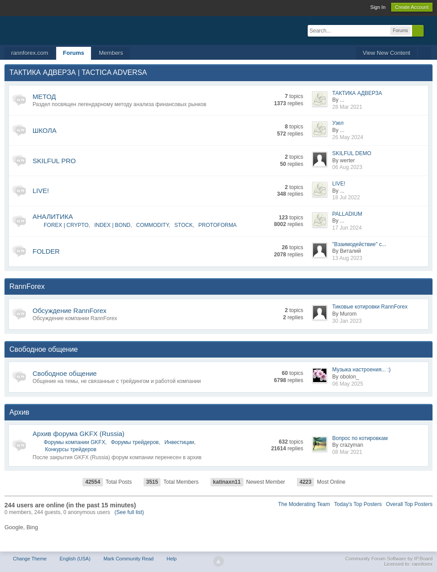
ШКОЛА (45, 130)
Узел (338, 123)
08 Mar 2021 (347, 452)
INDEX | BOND (112, 225)
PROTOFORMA (217, 225)
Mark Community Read (128, 558)
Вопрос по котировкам (360, 438)
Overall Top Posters (409, 504)
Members (111, 52)
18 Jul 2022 (346, 197)
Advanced (429, 30)
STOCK (183, 225)
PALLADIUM (347, 214)
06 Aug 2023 (347, 167)
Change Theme (30, 558)
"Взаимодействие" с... (359, 244)
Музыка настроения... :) (361, 369)
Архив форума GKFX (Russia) (78, 433)
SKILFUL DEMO (351, 153)
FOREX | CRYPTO (66, 225)
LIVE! (41, 190)
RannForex (27, 286)
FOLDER (46, 251)
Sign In (377, 7)
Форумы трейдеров (135, 442)
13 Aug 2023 (347, 258)
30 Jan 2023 (347, 321)
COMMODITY (152, 225)
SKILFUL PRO (54, 161)
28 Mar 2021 (347, 107)
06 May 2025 (347, 384)
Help (171, 558)
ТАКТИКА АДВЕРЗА (357, 93)
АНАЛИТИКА (53, 216)
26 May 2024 (347, 137)
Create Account (412, 7)
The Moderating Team (304, 504)
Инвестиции (179, 442)
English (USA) (75, 558)
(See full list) (129, 512)
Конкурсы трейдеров (70, 449)
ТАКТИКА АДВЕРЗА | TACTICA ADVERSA (78, 72)
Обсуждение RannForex (70, 310)
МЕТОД (44, 96)
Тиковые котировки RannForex (370, 307)
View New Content (386, 52)
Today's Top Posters (358, 504)
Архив (19, 412)
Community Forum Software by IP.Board (389, 558)
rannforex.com (29, 52)
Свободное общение (43, 349)
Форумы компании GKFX (74, 442)
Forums (73, 52)
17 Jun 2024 (347, 228)
